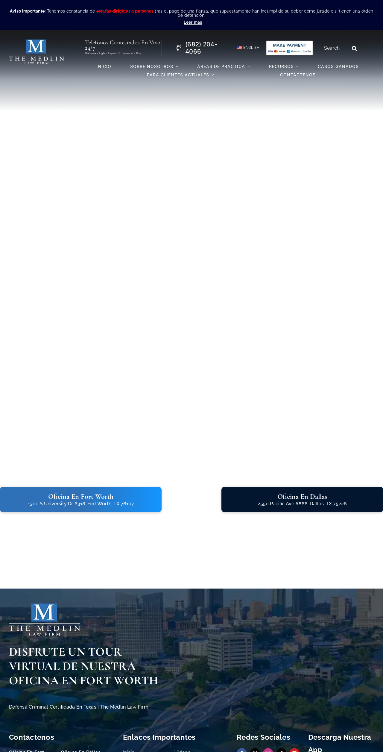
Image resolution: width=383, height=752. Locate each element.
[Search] (354, 48)
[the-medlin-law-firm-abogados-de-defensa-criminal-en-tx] (36, 42)
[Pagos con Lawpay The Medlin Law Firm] (289, 43)
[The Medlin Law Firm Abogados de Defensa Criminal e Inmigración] (44, 606)
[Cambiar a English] (245, 47)
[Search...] (335, 48)
